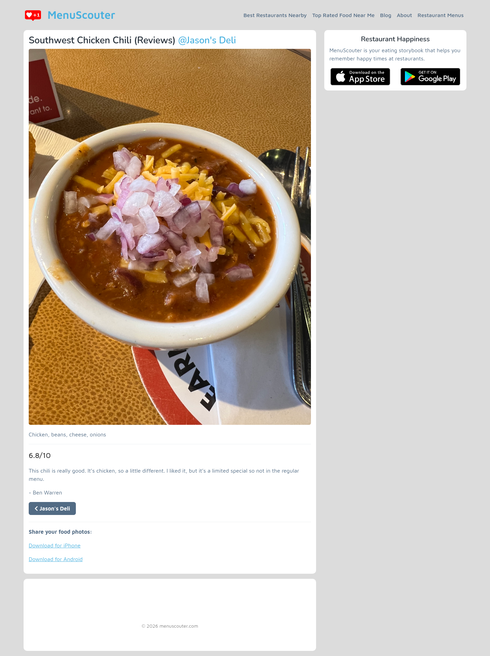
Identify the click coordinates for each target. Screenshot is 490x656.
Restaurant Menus (441, 15)
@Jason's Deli (207, 40)
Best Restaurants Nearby (275, 15)
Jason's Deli (52, 508)
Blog (385, 15)
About (404, 15)
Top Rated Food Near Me (343, 15)
